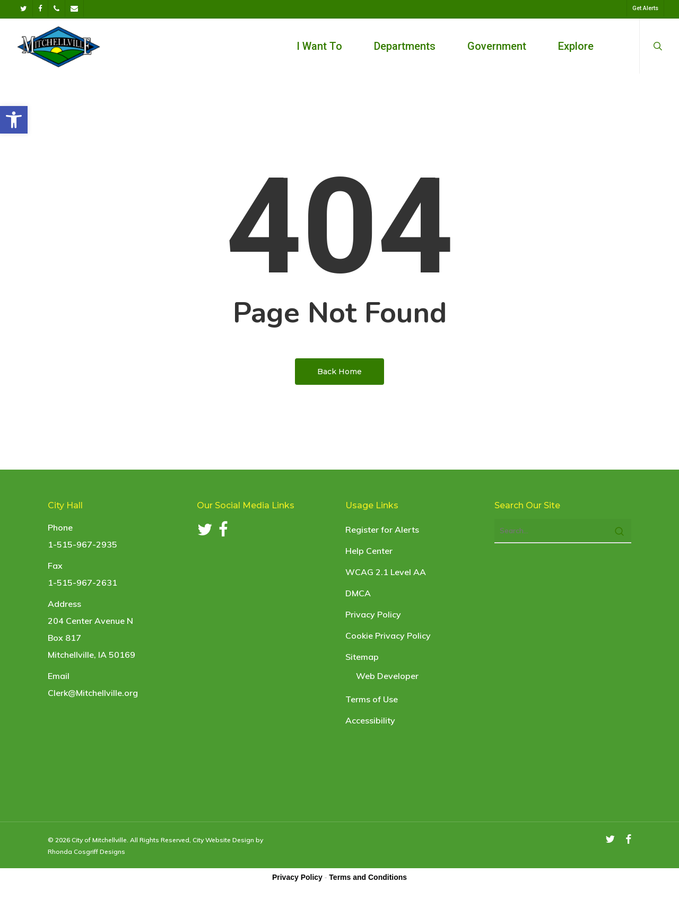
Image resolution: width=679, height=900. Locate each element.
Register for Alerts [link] (382, 529)
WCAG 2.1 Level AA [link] (385, 572)
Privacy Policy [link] (373, 614)
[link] (14, 120)
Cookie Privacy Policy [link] (388, 635)
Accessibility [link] (370, 720)
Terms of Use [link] (371, 699)
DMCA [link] (358, 593)
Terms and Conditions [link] (368, 877)
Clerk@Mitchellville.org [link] (93, 692)
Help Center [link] (369, 550)
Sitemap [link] (362, 656)
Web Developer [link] (387, 675)
